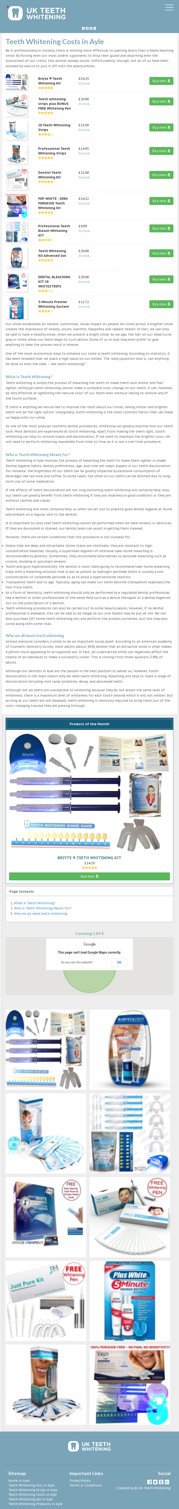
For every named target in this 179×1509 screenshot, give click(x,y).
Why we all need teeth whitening (40, 913)
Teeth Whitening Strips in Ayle (32, 1490)
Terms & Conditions (85, 1485)
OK (119, 962)
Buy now (161, 81)
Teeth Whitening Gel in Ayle (30, 1499)
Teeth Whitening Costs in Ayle (32, 1494)
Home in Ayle (19, 1481)
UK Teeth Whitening (154, 1488)
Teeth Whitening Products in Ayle (35, 1504)
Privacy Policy (80, 1481)
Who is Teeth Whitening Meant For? (43, 908)
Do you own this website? (77, 962)
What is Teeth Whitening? (34, 903)
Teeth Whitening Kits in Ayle (31, 1485)
